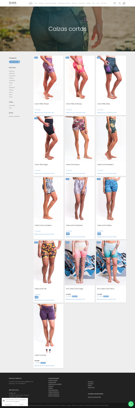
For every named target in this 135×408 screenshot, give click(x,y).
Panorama (12, 105)
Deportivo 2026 (52, 380)
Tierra (10, 97)
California (12, 73)
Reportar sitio (88, 405)
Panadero (12, 87)
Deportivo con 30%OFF (55, 384)
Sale (98, 3)
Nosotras (90, 381)
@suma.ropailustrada (94, 397)
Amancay (11, 71)
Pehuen (11, 90)
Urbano (50, 388)
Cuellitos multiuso (53, 394)
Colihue (11, 78)
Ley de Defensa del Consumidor (50, 405)
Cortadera (12, 80)
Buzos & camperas (53, 396)
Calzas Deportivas (53, 392)
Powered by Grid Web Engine (100, 405)
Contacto (90, 383)
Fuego (10, 83)
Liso (10, 85)
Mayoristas (91, 387)
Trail (10, 108)
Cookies (69, 405)
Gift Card (103, 3)
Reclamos (63, 405)
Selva (10, 94)
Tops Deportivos (53, 390)
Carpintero (12, 76)
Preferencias (8, 404)
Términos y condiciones (78, 405)
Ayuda (90, 385)
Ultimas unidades (14, 116)
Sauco (11, 92)
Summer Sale (52, 382)
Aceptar (21, 404)
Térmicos (51, 386)
